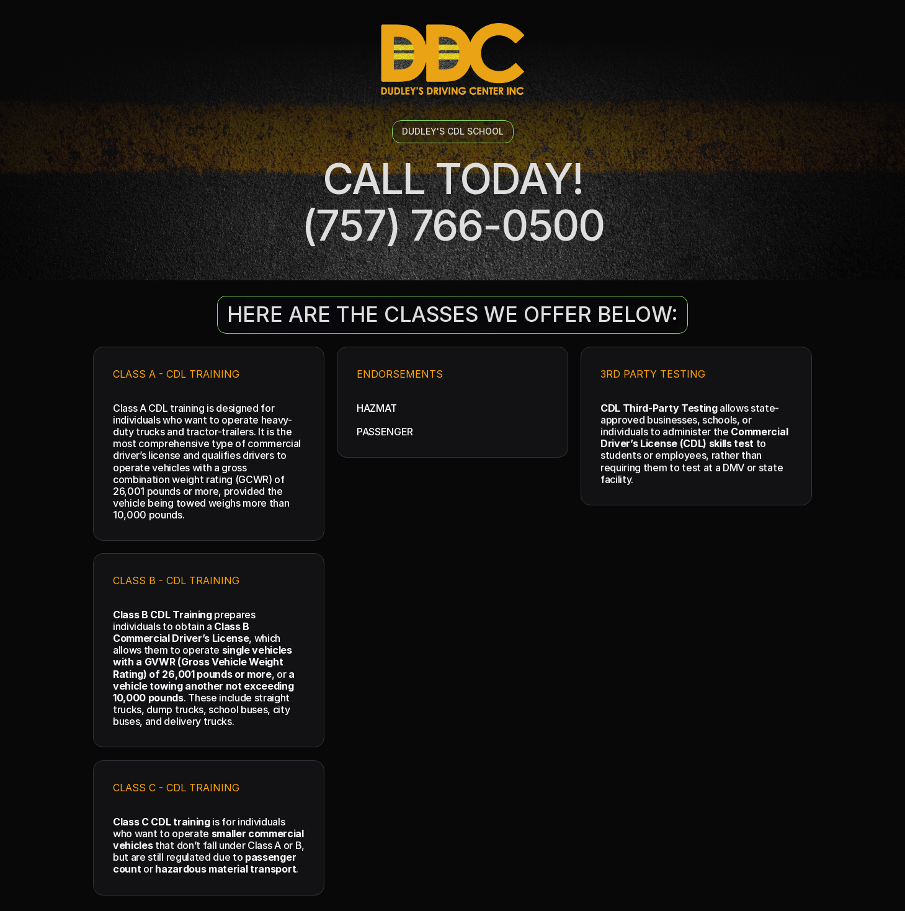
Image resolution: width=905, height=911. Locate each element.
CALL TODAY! (453, 178)
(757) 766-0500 (452, 225)
